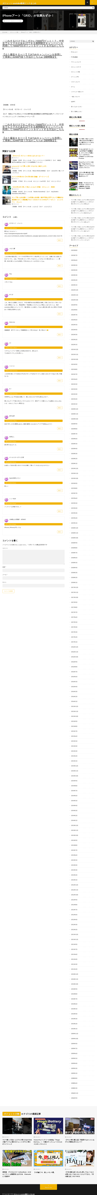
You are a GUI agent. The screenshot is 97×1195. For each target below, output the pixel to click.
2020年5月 (74, 443)
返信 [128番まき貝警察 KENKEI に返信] (59, 533)
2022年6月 (74, 321)
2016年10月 (74, 654)
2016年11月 (74, 649)
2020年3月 (74, 453)
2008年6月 (74, 1075)
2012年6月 (74, 909)
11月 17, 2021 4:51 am (11, 280)
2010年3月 (74, 1012)
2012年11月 (74, 884)
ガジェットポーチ (76, 68)
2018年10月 (74, 536)
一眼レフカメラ (75, 98)
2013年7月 (74, 845)
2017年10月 (74, 595)
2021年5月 (74, 384)
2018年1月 (74, 580)
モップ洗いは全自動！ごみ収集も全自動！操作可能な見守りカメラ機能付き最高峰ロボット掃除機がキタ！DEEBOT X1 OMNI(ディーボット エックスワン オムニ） (37, 201)
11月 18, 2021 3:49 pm (11, 422)
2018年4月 (74, 566)
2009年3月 (74, 1061)
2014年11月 (74, 767)
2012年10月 (74, 889)
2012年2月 (74, 923)
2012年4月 (74, 914)
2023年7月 (74, 257)
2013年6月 (74, 850)
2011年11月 (74, 933)
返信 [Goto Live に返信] (59, 336)
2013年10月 (74, 830)
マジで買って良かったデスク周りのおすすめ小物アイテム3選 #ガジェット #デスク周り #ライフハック (82, 202)
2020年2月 (74, 458)
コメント (5, 550)
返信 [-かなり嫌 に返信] (59, 267)
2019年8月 (74, 487)
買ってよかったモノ (77, 107)
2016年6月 (74, 674)
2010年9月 (74, 982)
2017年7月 (74, 610)
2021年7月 (74, 375)
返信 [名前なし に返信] (59, 451)
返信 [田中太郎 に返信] (59, 430)
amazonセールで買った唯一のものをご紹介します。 (30, 168)
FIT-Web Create (32, 1191)
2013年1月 (74, 874)
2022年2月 (74, 340)
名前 (4, 568)
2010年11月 (74, 972)
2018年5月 (74, 561)
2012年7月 (74, 904)
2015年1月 (74, 757)
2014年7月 (74, 786)
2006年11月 (74, 1085)
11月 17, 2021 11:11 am (11, 372)
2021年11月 (74, 355)
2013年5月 (74, 855)
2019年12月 (74, 468)
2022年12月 (74, 291)
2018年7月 (74, 551)
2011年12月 (74, 928)
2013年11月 (74, 825)
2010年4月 (74, 1007)
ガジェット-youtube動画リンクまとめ (25, 1188)
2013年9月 (74, 835)
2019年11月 (74, 473)
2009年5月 (74, 1051)
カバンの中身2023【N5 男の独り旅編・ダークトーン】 (30, 178)
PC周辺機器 (74, 58)
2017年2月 (74, 634)
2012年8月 (74, 899)
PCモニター (74, 53)
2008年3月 (74, 1080)
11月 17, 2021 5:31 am (11, 328)
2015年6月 (74, 732)
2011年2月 (74, 963)
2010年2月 (74, 1017)
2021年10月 (74, 360)
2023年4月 (74, 272)
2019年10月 (74, 478)
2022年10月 (74, 301)
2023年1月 (74, 286)
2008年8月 (74, 1070)
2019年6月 (74, 497)
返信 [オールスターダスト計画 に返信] (59, 471)
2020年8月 (74, 429)
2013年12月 (74, 821)
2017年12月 (74, 585)
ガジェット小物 (17, 22)
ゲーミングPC (75, 78)
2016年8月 (74, 664)
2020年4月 (74, 448)
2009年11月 (74, 1026)
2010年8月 (74, 987)
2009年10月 (74, 1031)
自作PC (73, 102)
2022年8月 (74, 311)
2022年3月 (74, 335)
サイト (4, 584)
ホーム (73, 88)
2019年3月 (74, 512)
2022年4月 (74, 331)
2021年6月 (74, 380)
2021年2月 (74, 399)
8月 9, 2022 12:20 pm (10, 526)
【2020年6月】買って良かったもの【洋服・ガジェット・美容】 (34, 189)
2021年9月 (74, 365)
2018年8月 (74, 546)
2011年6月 (74, 948)
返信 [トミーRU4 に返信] (59, 513)
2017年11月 (74, 590)
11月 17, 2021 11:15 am (11, 395)
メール (4, 576)
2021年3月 (74, 394)
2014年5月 (74, 796)
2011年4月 (74, 953)
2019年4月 (74, 507)
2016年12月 (74, 644)
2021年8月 (74, 370)
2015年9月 (74, 718)
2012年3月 (74, 919)
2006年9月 (74, 1090)
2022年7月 (74, 316)
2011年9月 (74, 938)
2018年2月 (74, 576)
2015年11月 (74, 708)
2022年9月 (74, 306)
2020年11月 (74, 414)
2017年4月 (74, 625)
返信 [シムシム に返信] (59, 382)
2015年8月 (74, 723)
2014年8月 (74, 781)
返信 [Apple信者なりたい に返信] (59, 492)
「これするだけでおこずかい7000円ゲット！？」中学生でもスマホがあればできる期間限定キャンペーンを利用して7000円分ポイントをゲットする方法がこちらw (33, 46)
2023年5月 (74, 267)
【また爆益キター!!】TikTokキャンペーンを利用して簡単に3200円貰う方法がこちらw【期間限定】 (32, 57)
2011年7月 (74, 943)
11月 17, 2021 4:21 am (11, 255)
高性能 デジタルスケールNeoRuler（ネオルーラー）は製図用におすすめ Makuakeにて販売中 (16, 1168)
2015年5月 (74, 737)
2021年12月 (74, 350)
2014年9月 (74, 776)
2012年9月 (74, 894)
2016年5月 (74, 678)
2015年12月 (74, 703)
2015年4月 (74, 742)
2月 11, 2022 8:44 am (10, 484)
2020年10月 (74, 419)
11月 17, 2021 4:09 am (11, 229)
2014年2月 (74, 811)
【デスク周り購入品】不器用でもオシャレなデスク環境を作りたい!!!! (86, 175)
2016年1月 (74, 698)
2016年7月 (74, 669)
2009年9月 (74, 1036)
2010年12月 (74, 968)
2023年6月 (74, 262)
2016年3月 (74, 688)
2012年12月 (74, 879)
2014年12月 (74, 762)
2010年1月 (74, 1021)
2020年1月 (74, 463)
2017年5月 (74, 620)
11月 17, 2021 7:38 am (11, 349)
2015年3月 (74, 747)
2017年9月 (74, 600)
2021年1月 (74, 404)
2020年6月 (74, 438)
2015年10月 (74, 713)
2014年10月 (74, 772)
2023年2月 (74, 282)
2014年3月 (74, 806)
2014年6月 (74, 791)
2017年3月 (74, 629)
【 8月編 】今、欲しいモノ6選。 (46, 1165)
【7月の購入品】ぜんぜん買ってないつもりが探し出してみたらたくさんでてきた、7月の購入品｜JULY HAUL (79, 1168)
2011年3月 (74, 958)
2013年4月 (74, 860)
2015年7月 (74, 727)
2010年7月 (74, 992)
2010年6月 (74, 997)
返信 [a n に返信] (59, 359)
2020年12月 (74, 409)
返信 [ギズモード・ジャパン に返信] (59, 242)
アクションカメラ (76, 63)
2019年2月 (74, 517)
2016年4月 (74, 683)
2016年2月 (74, 693)
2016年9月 (74, 659)
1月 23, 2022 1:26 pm (10, 443)
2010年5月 (74, 1002)
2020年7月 (74, 433)
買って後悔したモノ (77, 112)
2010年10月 (74, 977)
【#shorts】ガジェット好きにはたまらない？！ (28, 157)
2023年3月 (74, 277)
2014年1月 (74, 816)
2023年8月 (74, 252)
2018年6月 (74, 556)
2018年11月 (74, 531)
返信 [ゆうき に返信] (59, 315)
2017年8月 (74, 605)
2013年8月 (74, 840)
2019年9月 (74, 482)
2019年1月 (74, 522)
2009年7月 (74, 1041)
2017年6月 (74, 615)
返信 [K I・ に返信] (59, 409)
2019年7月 (74, 492)
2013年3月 (74, 865)
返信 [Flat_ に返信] (59, 288)
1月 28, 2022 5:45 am (10, 464)
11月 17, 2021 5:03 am (11, 301)
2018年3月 (74, 571)
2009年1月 (74, 1066)
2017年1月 (74, 639)
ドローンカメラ (75, 83)
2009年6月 (74, 1046)
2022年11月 (74, 296)
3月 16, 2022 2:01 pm (10, 505)
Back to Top (48, 1182)
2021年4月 (74, 389)
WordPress (48, 1191)
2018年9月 (74, 541)
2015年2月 (74, 752)
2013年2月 (74, 870)
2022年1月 (74, 345)
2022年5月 (74, 326)
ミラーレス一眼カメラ (77, 93)
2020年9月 (74, 424)
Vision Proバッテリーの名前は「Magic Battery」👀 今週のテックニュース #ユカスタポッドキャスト (48, 1134)
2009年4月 (74, 1056)
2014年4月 (74, 801)
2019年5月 (74, 502)
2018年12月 (74, 527)
